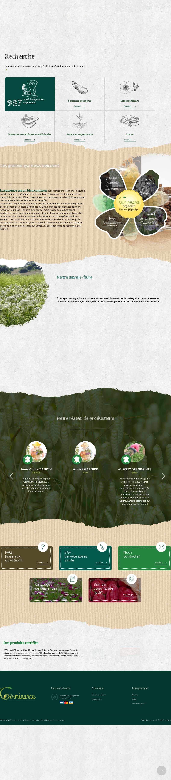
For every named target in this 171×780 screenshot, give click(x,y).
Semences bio (23, 39)
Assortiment (106, 39)
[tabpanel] (85, 60)
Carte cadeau (76, 39)
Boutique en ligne (145, 39)
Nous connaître (49, 39)
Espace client (98, 700)
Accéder (80, 106)
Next (161, 473)
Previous (9, 473)
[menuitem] (157, 6)
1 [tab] (6, 69)
